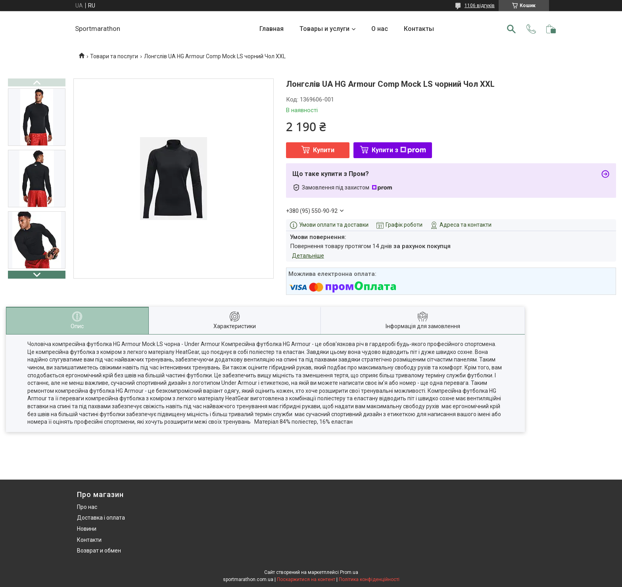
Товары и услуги (324, 29)
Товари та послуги (114, 56)
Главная (271, 29)
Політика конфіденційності (369, 579)
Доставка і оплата (101, 517)
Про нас (87, 507)
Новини (86, 529)
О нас (379, 29)
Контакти (89, 540)
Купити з (399, 150)
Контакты (419, 29)
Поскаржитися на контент (306, 579)
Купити (323, 150)
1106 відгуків (480, 5)
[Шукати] (511, 29)
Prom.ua (349, 572)
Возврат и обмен (99, 550)
